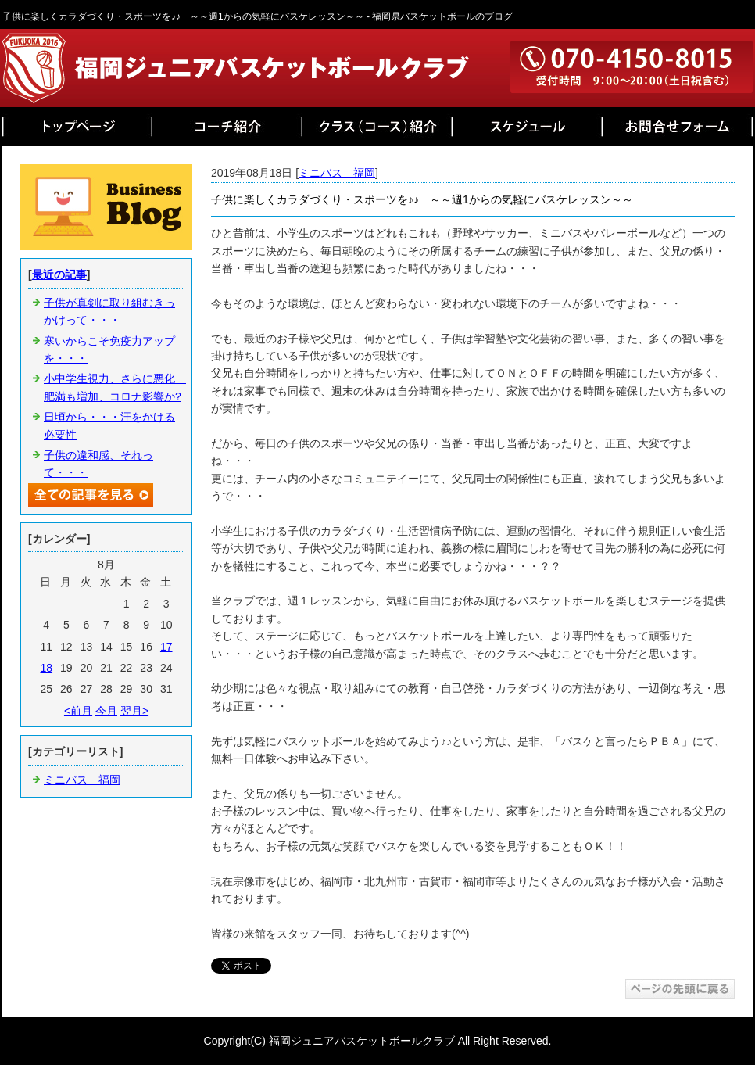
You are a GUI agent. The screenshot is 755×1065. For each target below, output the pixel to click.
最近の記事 (59, 274)
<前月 (78, 711)
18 (46, 668)
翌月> (134, 711)
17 (166, 646)
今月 (106, 711)
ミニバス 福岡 (337, 173)
